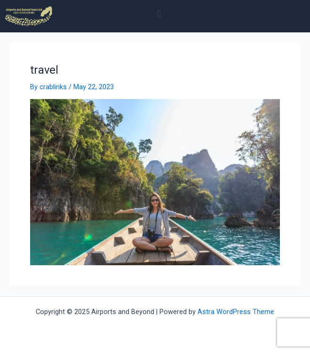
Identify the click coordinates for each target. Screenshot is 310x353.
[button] (159, 14)
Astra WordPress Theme (236, 311)
